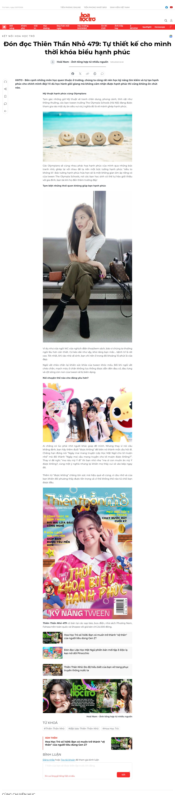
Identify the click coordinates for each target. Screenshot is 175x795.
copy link (87, 73)
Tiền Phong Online (71, 7)
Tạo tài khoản (68, 760)
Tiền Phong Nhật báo (95, 7)
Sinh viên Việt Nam (120, 7)
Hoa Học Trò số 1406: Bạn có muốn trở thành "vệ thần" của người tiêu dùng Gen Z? (95, 636)
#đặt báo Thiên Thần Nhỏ (83, 728)
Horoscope (160, 27)
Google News (171, 36)
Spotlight (146, 27)
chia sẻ (72, 73)
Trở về (5, 111)
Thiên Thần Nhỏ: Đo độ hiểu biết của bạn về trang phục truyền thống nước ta (96, 669)
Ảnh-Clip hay (119, 27)
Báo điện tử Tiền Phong (87, 17)
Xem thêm (171, 27)
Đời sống (11, 27)
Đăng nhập (49, 760)
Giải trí (36, 27)
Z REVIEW (134, 27)
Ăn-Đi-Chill (104, 27)
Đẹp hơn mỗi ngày (63, 27)
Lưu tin (5, 96)
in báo (94, 73)
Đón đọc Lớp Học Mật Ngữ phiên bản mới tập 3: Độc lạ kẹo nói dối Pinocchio (95, 651)
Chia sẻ (5, 89)
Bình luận (5, 103)
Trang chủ (4, 27)
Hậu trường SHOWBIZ (82, 27)
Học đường (46, 27)
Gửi (123, 775)
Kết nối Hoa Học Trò (18, 36)
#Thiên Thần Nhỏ (54, 728)
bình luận (102, 73)
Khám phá (24, 27)
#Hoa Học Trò (110, 728)
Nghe (5, 81)
